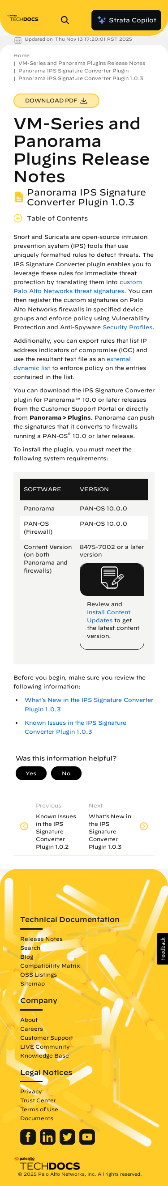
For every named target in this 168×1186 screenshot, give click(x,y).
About (29, 1019)
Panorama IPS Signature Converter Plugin (73, 70)
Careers (31, 1028)
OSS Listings (38, 974)
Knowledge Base (44, 1055)
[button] (162, 949)
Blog (26, 956)
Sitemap (32, 983)
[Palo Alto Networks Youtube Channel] (87, 1142)
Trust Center (38, 1100)
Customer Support (46, 1037)
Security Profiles (127, 327)
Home (21, 55)
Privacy (31, 1091)
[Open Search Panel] (67, 20)
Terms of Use (39, 1109)
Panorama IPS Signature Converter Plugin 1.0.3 (80, 78)
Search (30, 947)
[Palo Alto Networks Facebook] (29, 1142)
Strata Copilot (126, 20)
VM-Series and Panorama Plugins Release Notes (81, 63)
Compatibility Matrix (50, 965)
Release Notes (41, 938)
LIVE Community (45, 1046)
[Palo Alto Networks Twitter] (68, 1142)
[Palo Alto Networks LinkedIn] (48, 1142)
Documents (36, 1118)
